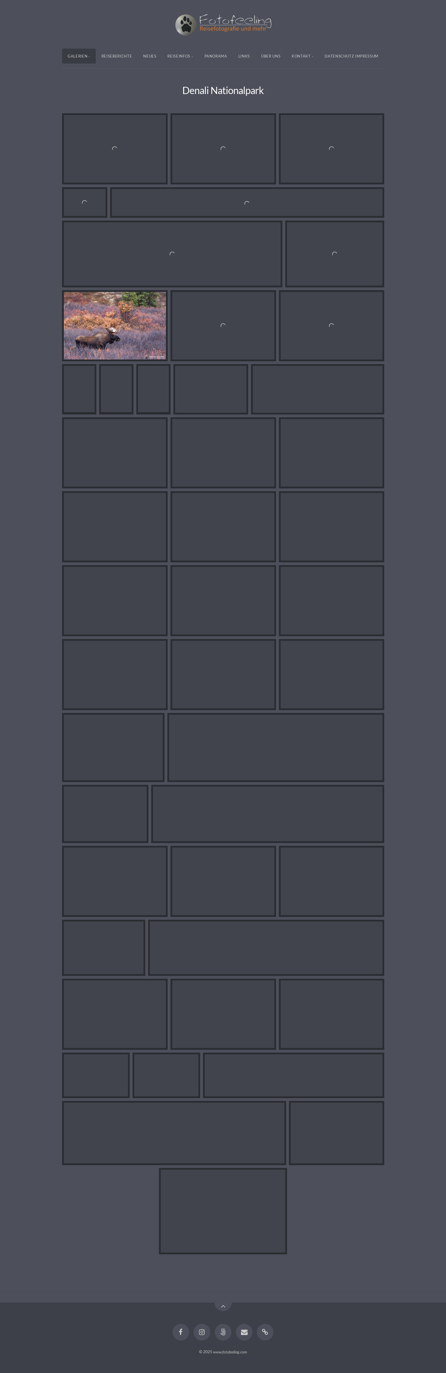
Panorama (215, 56)
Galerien (77, 56)
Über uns (270, 56)
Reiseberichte (117, 56)
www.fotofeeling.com (230, 1351)
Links (244, 56)
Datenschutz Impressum (351, 56)
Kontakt (301, 56)
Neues (149, 56)
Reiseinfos (178, 56)
